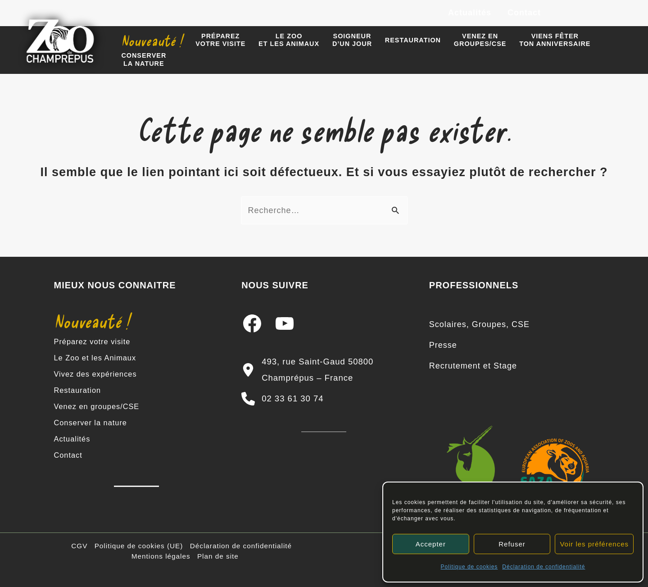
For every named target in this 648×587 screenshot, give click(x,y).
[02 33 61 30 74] (282, 399)
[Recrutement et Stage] (473, 366)
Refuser (512, 544)
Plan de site (218, 556)
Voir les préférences (594, 544)
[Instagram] (585, 13)
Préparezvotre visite (220, 39)
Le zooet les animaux (288, 39)
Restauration (413, 40)
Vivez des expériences (99, 373)
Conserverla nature (143, 59)
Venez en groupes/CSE (100, 406)
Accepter (431, 544)
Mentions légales (160, 556)
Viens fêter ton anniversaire (554, 39)
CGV (79, 546)
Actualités (469, 12)
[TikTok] (625, 13)
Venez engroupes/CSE (480, 39)
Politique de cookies (469, 567)
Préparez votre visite (95, 341)
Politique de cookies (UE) (139, 546)
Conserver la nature (94, 422)
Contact (524, 12)
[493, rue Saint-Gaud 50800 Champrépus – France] (324, 370)
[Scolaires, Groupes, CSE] (479, 324)
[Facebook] (564, 13)
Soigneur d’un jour (352, 39)
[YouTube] (605, 13)
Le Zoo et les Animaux (99, 357)
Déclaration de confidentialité (543, 567)
